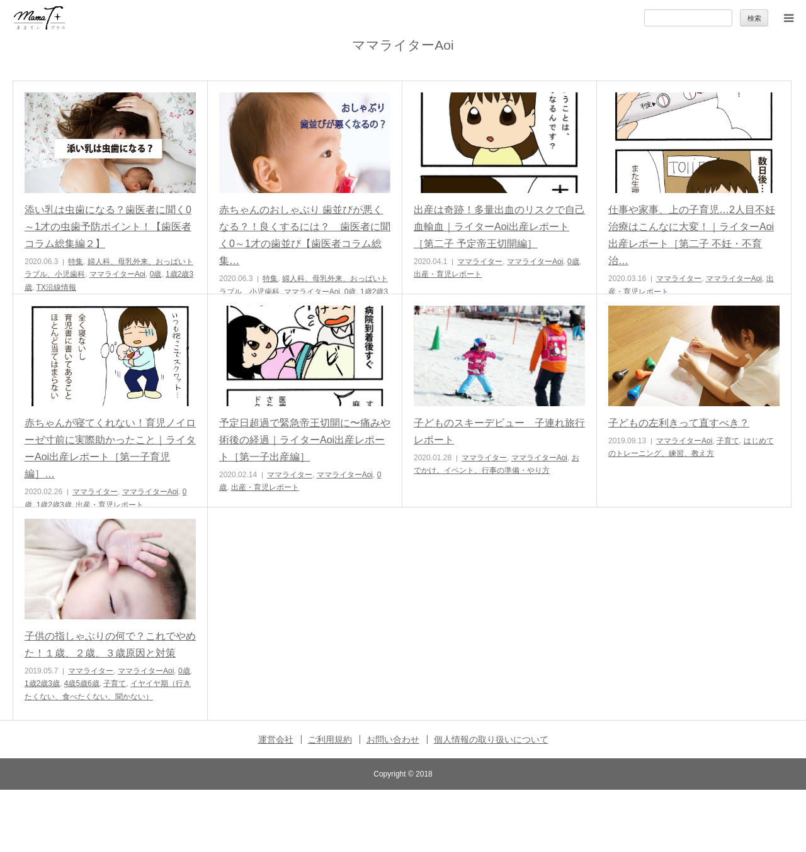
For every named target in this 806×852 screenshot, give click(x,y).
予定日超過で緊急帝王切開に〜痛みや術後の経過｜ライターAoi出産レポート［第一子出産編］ (304, 440)
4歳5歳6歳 (81, 683)
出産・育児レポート (448, 274)
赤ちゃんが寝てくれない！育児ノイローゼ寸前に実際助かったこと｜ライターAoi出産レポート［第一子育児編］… (110, 449)
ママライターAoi (117, 274)
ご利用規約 (330, 739)
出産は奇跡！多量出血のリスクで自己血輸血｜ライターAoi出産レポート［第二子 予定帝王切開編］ (499, 226)
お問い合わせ (392, 739)
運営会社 (275, 739)
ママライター (479, 261)
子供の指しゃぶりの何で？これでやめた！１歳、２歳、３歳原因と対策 (110, 644)
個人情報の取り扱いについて (491, 739)
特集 (75, 261)
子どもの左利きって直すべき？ (678, 423)
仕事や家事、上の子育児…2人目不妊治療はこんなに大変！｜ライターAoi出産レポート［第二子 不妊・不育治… (691, 235)
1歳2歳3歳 (54, 505)
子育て (728, 440)
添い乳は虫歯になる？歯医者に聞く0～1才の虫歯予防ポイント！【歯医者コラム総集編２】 (108, 226)
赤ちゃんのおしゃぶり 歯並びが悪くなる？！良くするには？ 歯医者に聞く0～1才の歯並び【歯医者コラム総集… (304, 235)
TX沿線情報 (56, 287)
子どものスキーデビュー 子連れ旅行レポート (499, 431)
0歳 (156, 274)
